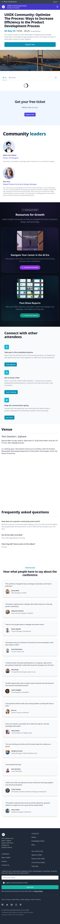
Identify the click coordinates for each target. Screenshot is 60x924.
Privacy (8, 899)
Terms (3, 899)
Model (34, 837)
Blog (33, 845)
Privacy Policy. (38, 891)
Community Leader (38, 862)
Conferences (9, 2)
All (4, 77)
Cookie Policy (15, 899)
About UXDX (6, 858)
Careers (4, 861)
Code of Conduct (35, 899)
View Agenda (10, 364)
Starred (12, 77)
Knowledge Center (38, 841)
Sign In (55, 2)
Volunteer (35, 866)
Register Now (30, 44)
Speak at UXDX (37, 855)
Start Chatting (11, 392)
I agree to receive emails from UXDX (16, 883)
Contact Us (5, 865)
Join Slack (9, 417)
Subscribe (30, 887)
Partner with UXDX (38, 859)
